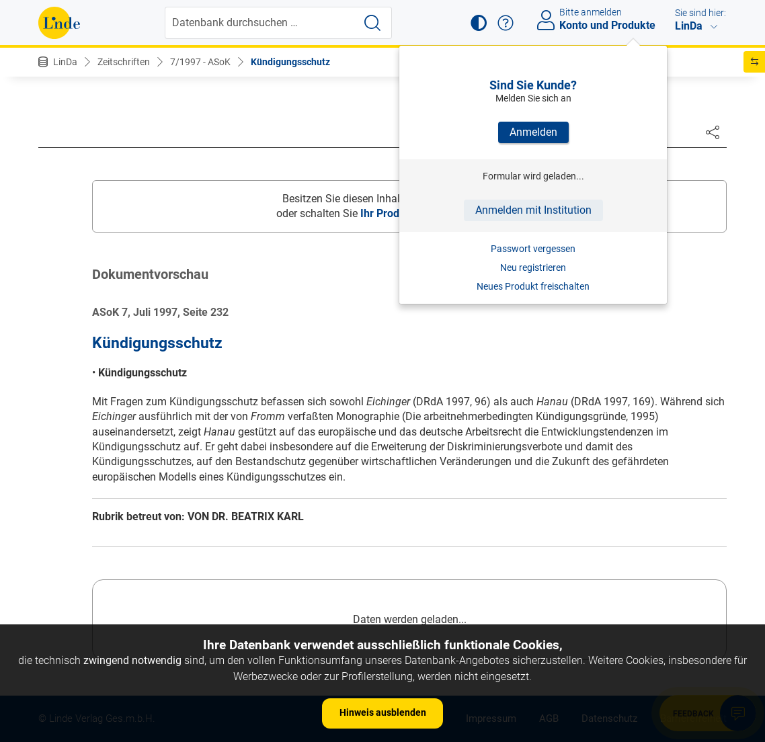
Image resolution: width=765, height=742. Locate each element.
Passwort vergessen (533, 248)
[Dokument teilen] (712, 132)
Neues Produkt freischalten (533, 286)
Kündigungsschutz (290, 61)
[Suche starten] (372, 22)
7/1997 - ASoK (200, 61)
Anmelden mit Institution (533, 210)
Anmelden (533, 132)
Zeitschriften (123, 61)
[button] (478, 23)
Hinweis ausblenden (382, 712)
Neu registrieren (533, 267)
